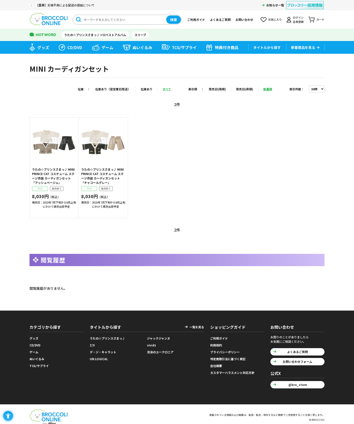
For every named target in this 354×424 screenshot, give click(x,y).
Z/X (92, 345)
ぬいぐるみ (142, 47)
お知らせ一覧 (275, 5)
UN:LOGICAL (99, 359)
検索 (173, 19)
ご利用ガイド (196, 19)
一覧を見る (196, 327)
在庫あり (146, 89)
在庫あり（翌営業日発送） (113, 89)
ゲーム (107, 47)
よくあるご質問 (220, 19)
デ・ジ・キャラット (103, 352)
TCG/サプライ (184, 47)
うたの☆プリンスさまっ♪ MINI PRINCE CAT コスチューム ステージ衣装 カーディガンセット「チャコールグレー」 (102, 176)
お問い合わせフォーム (297, 361)
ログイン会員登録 (298, 19)
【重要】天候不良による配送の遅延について (65, 5)
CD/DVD (74, 47)
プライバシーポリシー (225, 352)
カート (320, 19)
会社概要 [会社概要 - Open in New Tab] (216, 366)
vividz (151, 345)
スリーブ (140, 35)
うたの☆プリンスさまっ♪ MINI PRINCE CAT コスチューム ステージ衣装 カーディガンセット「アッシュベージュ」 (53, 176)
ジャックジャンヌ (158, 338)
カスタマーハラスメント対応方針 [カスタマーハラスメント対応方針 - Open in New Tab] (232, 372)
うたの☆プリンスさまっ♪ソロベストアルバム (95, 35)
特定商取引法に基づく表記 (228, 359)
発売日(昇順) (244, 89)
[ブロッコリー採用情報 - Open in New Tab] (304, 2)
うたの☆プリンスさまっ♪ (107, 338)
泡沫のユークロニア (160, 352)
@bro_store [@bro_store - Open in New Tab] (297, 385)
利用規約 (216, 345)
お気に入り (275, 19)
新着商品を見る (303, 47)
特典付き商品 (226, 47)
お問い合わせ (244, 19)
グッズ (43, 47)
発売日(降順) (217, 89)
